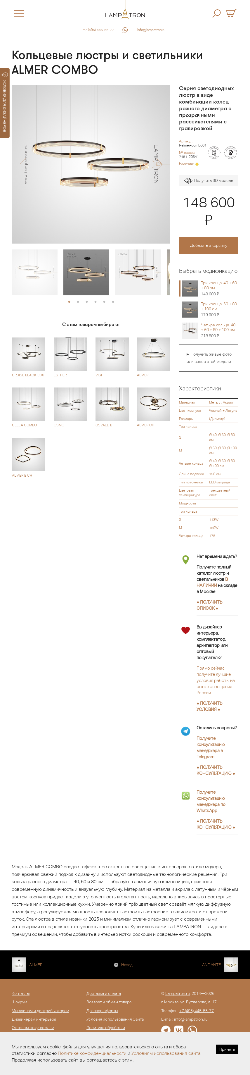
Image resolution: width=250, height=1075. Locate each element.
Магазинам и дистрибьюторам (40, 1010)
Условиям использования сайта (165, 1053)
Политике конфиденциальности (92, 1053)
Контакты (20, 993)
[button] (22, 164)
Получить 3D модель (208, 181)
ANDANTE (211, 964)
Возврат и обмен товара (108, 1002)
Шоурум (19, 1002)
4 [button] (95, 302)
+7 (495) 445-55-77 (98, 30)
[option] (91, 164)
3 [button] (87, 302)
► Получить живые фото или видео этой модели (209, 358)
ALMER (36, 964)
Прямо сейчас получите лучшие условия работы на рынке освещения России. (216, 680)
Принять (227, 1049)
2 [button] (78, 302)
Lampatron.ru (177, 993)
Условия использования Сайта (115, 1019)
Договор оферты (102, 1010)
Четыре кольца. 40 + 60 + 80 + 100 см (219, 330)
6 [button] (113, 302)
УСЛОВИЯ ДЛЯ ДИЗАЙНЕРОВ (5, 102)
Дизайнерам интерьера (34, 1019)
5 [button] (104, 302)
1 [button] (69, 302)
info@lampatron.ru (151, 30)
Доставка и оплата (103, 993)
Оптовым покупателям (33, 1027)
